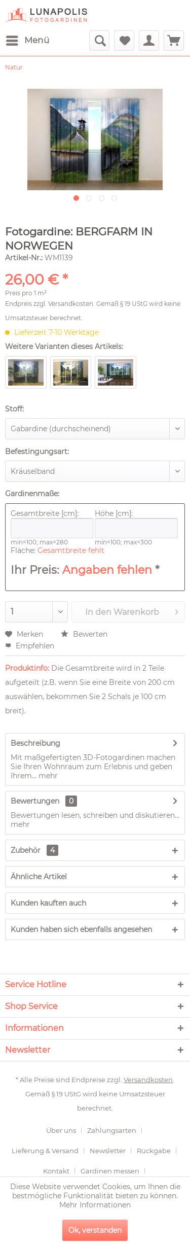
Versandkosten (70, 303)
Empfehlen (29, 645)
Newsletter (108, 1151)
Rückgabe (154, 1151)
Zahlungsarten (111, 1130)
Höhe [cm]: (136, 523)
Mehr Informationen (95, 1204)
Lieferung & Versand (45, 1151)
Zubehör (34, 850)
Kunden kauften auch (48, 903)
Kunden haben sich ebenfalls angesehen (81, 929)
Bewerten (84, 634)
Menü (27, 38)
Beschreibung (35, 743)
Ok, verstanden (95, 1230)
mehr (47, 775)
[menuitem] (27, 40)
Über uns (61, 1130)
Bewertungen (35, 801)
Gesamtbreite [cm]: (52, 523)
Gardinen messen (110, 1171)
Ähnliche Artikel (39, 876)
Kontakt (56, 1171)
